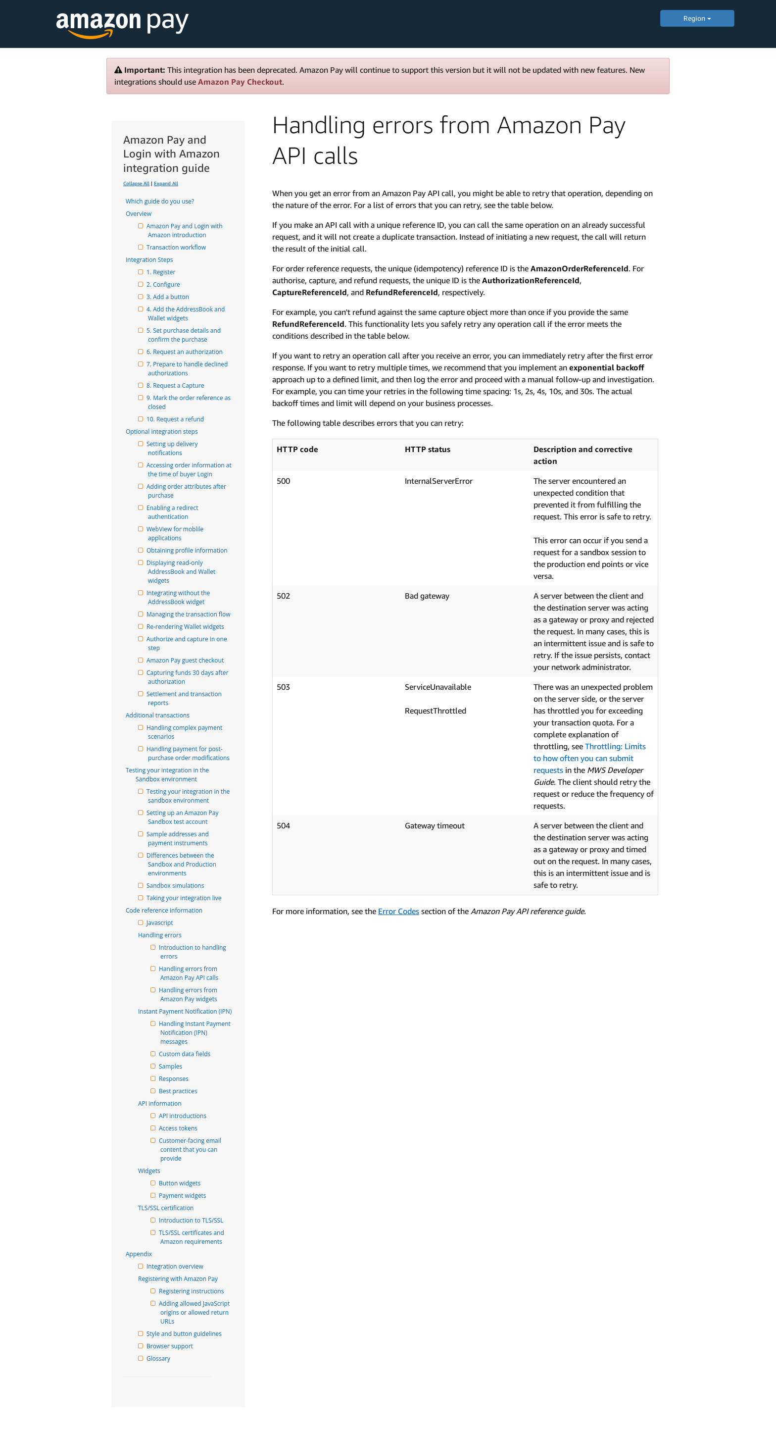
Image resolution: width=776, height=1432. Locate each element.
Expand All (166, 183)
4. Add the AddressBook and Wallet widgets (187, 313)
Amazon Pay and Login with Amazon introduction (186, 230)
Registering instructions (192, 1291)
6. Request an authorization (185, 352)
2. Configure (164, 284)
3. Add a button (168, 297)
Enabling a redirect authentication (174, 512)
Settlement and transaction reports (185, 698)
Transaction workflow (177, 247)
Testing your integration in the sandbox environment (189, 796)
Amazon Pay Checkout (240, 82)
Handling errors (165, 935)
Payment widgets (183, 1195)
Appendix (144, 1254)
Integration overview (175, 1266)
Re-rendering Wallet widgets (186, 626)
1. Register (161, 272)
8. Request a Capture (176, 385)
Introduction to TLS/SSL (191, 1220)
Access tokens (178, 1128)
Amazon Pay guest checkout (186, 660)
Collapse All (136, 183)
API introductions (183, 1116)
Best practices (178, 1091)
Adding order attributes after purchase (188, 491)
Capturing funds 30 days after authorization (189, 677)
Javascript (160, 923)
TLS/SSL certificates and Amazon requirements (193, 1237)
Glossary (159, 1358)
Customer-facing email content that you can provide (191, 1149)
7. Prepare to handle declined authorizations (188, 368)
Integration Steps (154, 260)
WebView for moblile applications (176, 533)
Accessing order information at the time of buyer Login (190, 469)
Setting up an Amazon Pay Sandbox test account (184, 817)
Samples (171, 1066)
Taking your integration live (185, 898)
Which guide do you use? (165, 201)
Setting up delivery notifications (173, 448)
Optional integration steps (167, 431)
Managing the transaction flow (189, 614)
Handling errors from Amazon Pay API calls (189, 973)
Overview (143, 213)
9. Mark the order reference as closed (190, 402)
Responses (174, 1078)
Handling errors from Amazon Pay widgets (189, 994)
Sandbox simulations (176, 885)
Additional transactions (163, 715)
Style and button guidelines (185, 1334)
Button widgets (180, 1183)
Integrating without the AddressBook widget (180, 597)
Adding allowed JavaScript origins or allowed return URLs (195, 1312)
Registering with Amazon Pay (183, 1279)
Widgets (154, 1171)
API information (165, 1103)
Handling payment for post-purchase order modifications (189, 753)
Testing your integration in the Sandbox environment (173, 774)
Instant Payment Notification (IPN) (190, 1011)
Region (697, 18)
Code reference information (169, 910)
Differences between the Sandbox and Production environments (183, 864)
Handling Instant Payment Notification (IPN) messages (196, 1033)
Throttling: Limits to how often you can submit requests (590, 758)
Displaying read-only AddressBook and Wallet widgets (182, 572)
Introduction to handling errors (194, 952)
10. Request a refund (176, 419)
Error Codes (398, 911)
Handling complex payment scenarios (186, 732)
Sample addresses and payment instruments (179, 838)
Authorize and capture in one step (188, 643)
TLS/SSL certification (171, 1208)
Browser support (170, 1346)
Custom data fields (185, 1054)
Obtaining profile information (188, 550)
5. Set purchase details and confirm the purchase (185, 335)
